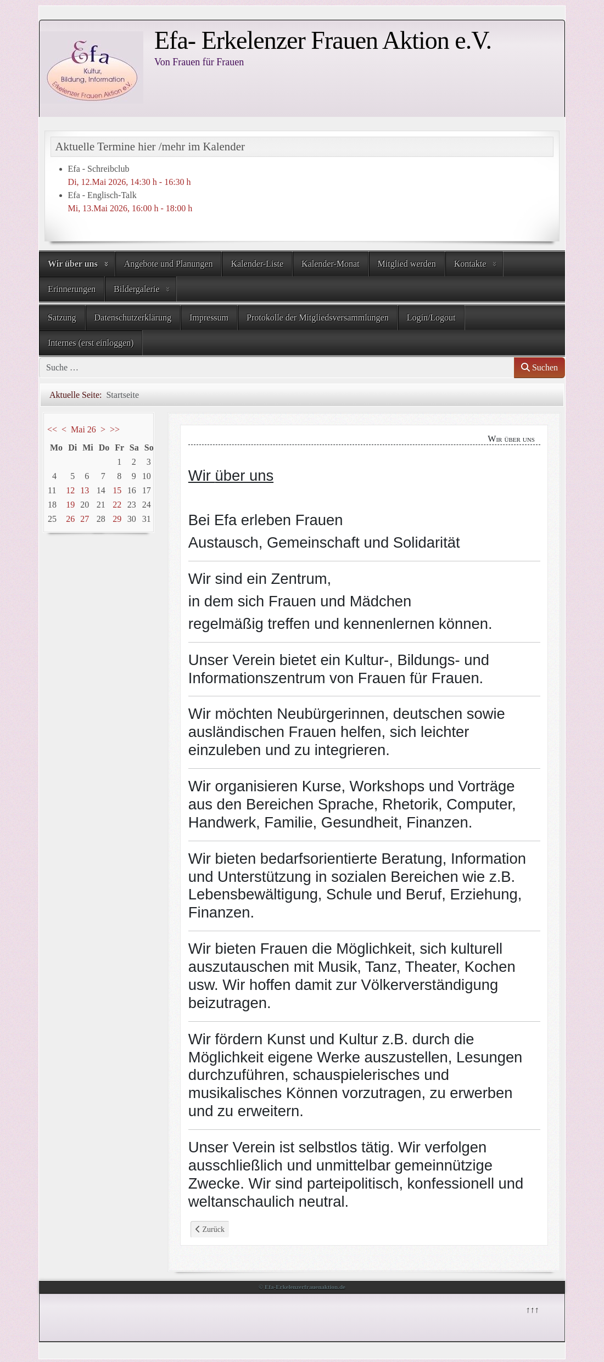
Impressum (208, 317)
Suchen (539, 367)
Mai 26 (83, 429)
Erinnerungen (72, 289)
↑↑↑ (531, 1308)
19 (70, 504)
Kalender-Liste (257, 263)
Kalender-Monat (330, 263)
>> (115, 429)
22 (117, 504)
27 (84, 519)
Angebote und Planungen (168, 263)
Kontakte (470, 263)
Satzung (62, 317)
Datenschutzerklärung (132, 317)
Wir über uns (73, 263)
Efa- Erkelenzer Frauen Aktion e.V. (322, 40)
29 (117, 519)
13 (84, 490)
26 (70, 519)
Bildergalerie (136, 289)
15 (117, 490)
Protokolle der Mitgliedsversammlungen (318, 317)
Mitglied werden (407, 263)
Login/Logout (431, 317)
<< (52, 429)
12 (70, 490)
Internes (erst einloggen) (90, 342)
